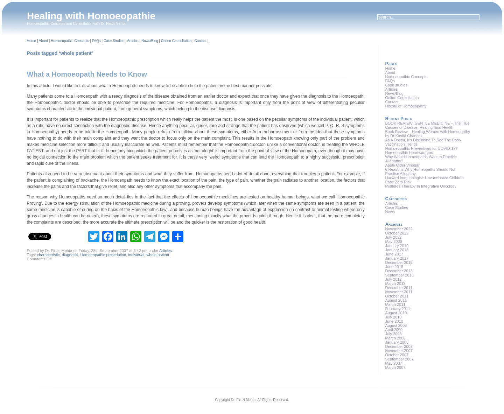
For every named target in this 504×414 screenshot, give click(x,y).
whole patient (157, 255)
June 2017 (394, 254)
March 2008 (395, 338)
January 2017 (396, 258)
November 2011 (398, 292)
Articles (133, 41)
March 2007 (395, 367)
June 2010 (394, 321)
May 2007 (393, 363)
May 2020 (393, 241)
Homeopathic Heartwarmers (409, 152)
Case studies (396, 85)
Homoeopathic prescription (103, 255)
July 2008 (393, 334)
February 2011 (397, 309)
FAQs (96, 41)
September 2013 (399, 275)
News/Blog (149, 41)
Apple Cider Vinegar (402, 165)
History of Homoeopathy (405, 106)
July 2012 (393, 279)
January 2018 (396, 250)
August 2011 (396, 300)
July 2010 (393, 317)
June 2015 (394, 267)
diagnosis (70, 255)
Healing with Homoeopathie (91, 15)
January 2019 (396, 246)
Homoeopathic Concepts (70, 41)
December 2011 (398, 288)
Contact (200, 41)
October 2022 (396, 233)
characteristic (48, 255)
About (43, 41)
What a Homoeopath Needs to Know (87, 74)
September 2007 (399, 359)
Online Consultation (176, 41)
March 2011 (395, 304)
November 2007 (398, 351)
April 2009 (393, 330)
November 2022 (398, 229)
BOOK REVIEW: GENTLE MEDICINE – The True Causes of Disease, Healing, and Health (427, 125)
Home (31, 41)
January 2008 (396, 342)
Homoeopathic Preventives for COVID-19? (421, 148)
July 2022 (393, 237)
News (390, 212)
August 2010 (396, 313)
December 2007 (398, 346)
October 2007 (396, 355)
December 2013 (398, 271)
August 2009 (396, 325)
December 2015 (398, 262)
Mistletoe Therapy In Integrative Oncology (420, 186)
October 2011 (396, 296)
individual (136, 255)
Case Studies (114, 41)
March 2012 (395, 283)
